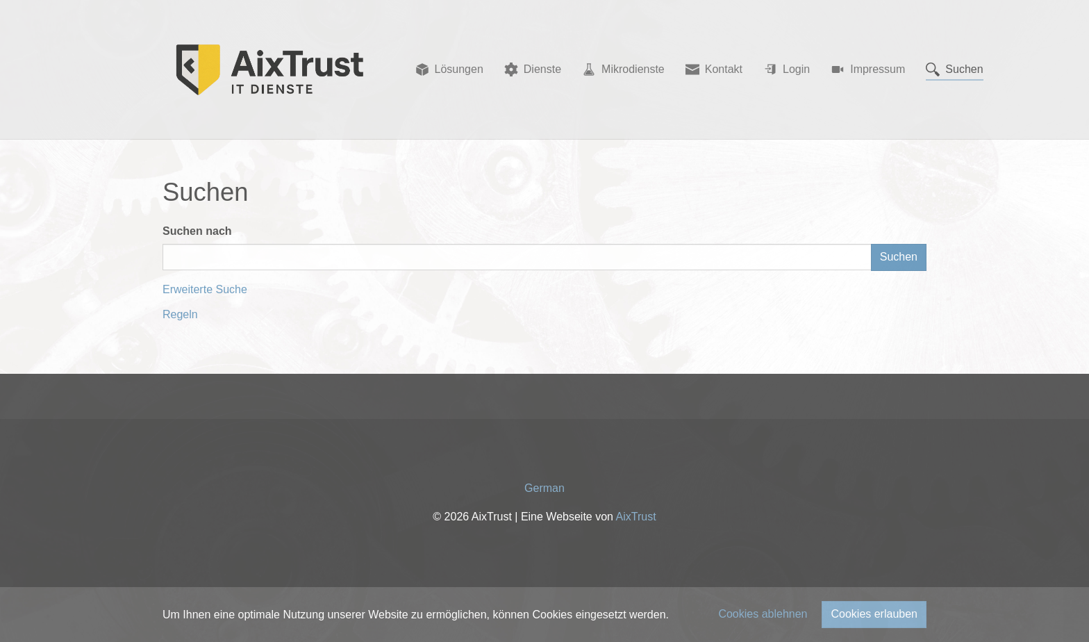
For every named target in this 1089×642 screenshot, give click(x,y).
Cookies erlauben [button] (874, 614)
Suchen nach (197, 231)
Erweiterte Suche (205, 289)
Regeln (180, 314)
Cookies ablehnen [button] (762, 614)
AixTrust (636, 516)
